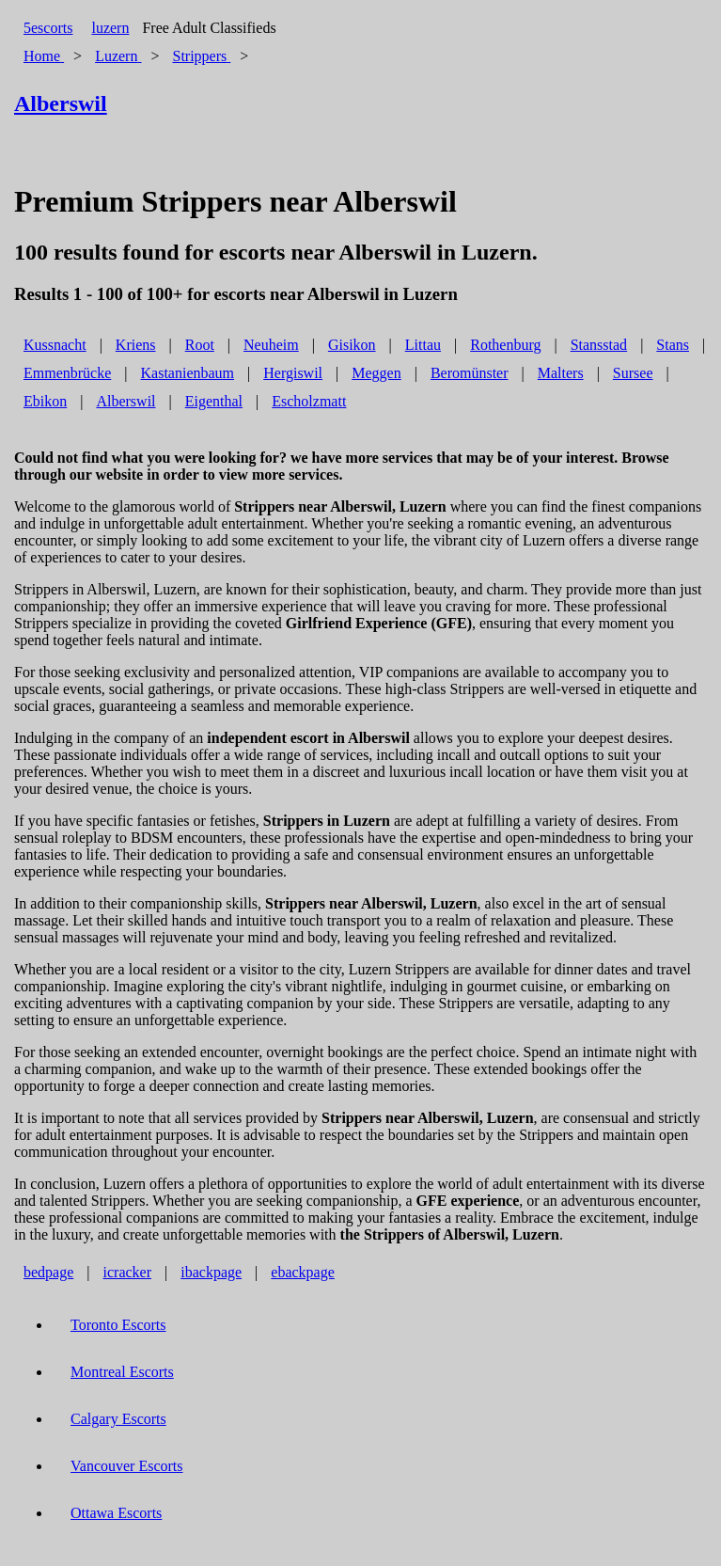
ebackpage (303, 1272)
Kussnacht (55, 345)
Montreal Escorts (122, 1372)
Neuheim (271, 345)
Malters (561, 373)
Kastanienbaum (188, 373)
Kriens (136, 345)
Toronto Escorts (118, 1325)
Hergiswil (292, 373)
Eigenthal (214, 401)
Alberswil (125, 401)
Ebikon (45, 401)
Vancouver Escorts (127, 1466)
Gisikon (352, 345)
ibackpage (211, 1272)
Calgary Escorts (118, 1419)
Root (199, 345)
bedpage (48, 1272)
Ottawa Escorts (116, 1513)
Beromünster (470, 373)
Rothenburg (505, 345)
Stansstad (599, 345)
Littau (423, 345)
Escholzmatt (309, 401)
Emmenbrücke (67, 373)
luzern (110, 28)
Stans (672, 345)
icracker (127, 1272)
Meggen (376, 373)
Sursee (633, 373)
